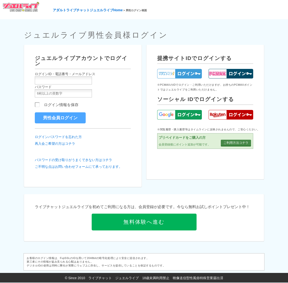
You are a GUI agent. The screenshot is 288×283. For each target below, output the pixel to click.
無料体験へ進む (143, 222)
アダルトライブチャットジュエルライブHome (88, 10)
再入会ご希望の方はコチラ (55, 143)
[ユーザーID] (63, 80)
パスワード (43, 87)
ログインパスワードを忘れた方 (58, 137)
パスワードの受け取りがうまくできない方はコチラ (73, 160)
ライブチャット (100, 278)
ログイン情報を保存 (61, 105)
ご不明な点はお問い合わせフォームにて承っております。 (78, 167)
